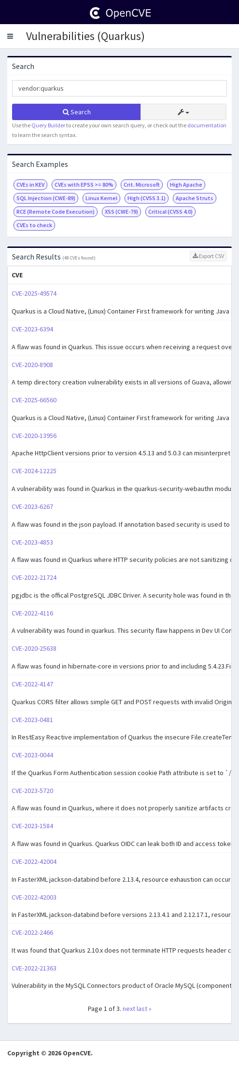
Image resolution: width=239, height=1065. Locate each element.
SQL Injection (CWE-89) (45, 198)
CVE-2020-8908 (32, 364)
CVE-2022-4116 (32, 613)
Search (77, 112)
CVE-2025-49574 (34, 293)
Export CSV (208, 255)
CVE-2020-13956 (34, 435)
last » (144, 1008)
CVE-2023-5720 (32, 790)
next (129, 1008)
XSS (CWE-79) (121, 211)
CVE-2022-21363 (34, 968)
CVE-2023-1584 (32, 825)
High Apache (186, 184)
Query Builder (48, 125)
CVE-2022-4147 (32, 684)
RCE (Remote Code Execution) (55, 211)
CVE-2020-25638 (34, 648)
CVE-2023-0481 (32, 719)
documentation (206, 125)
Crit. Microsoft (142, 184)
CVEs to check (34, 225)
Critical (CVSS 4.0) (170, 211)
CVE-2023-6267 (32, 506)
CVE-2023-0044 (32, 755)
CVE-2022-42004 (34, 861)
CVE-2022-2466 (32, 932)
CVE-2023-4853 (32, 542)
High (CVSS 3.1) (146, 198)
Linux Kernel (101, 198)
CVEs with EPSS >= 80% (84, 184)
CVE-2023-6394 (32, 329)
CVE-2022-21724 (34, 577)
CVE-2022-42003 (34, 897)
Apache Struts (194, 198)
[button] (10, 36)
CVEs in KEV (30, 184)
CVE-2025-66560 (34, 400)
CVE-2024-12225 (34, 470)
